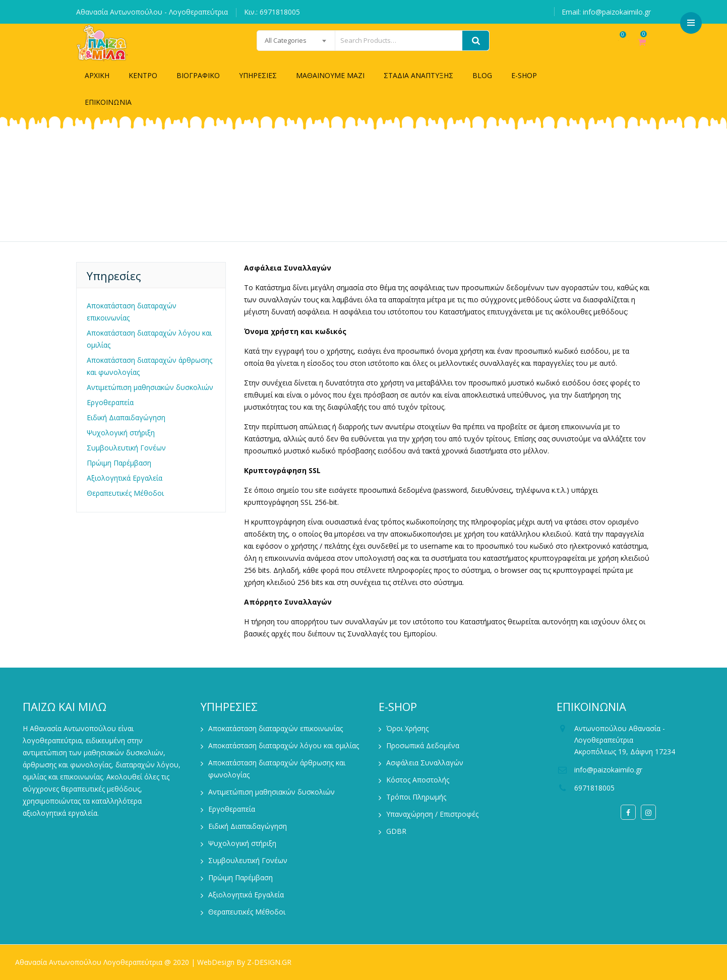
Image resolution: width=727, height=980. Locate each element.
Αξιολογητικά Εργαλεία (124, 478)
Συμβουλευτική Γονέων (126, 447)
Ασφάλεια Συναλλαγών (424, 762)
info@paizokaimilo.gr (608, 769)
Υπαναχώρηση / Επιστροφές (432, 814)
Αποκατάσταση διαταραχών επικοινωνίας (131, 311)
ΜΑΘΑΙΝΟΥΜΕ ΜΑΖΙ (330, 75)
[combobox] (271, 40)
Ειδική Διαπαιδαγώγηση (126, 417)
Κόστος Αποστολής (417, 780)
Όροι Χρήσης (407, 728)
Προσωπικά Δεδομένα (422, 745)
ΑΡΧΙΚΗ (97, 75)
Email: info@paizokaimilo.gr (606, 12)
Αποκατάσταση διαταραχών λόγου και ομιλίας (149, 339)
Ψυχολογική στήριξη (121, 432)
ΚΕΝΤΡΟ (143, 75)
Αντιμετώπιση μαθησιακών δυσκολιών (150, 387)
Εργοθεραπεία (110, 402)
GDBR (396, 831)
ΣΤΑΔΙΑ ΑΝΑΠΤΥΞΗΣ (418, 75)
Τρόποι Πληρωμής (416, 797)
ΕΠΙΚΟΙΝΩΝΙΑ (108, 102)
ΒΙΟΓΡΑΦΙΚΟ (198, 75)
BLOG (482, 75)
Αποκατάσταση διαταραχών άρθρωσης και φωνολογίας (149, 366)
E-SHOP (524, 75)
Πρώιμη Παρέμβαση (119, 463)
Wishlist (612, 47)
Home (320, 192)
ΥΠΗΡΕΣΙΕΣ (258, 75)
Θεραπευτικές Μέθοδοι (125, 493)
